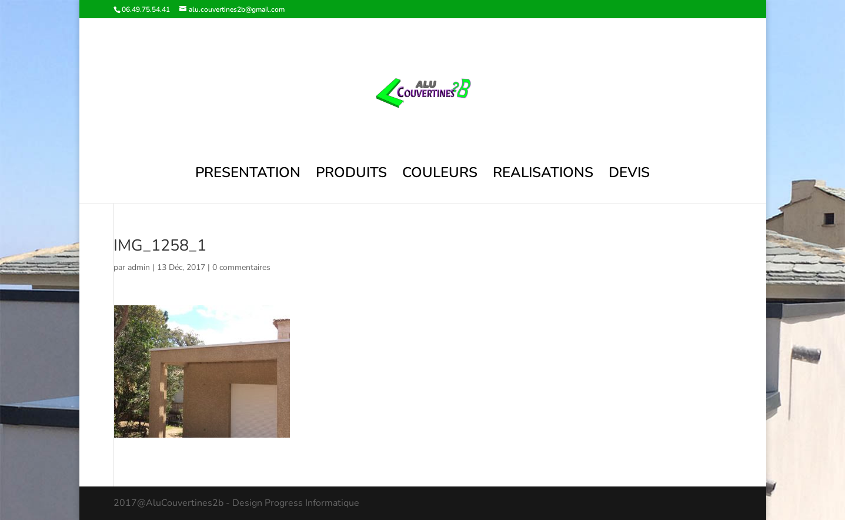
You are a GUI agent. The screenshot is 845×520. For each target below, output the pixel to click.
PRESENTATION (247, 175)
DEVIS (629, 175)
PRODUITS (351, 175)
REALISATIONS (543, 175)
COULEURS (439, 175)
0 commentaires (241, 267)
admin (139, 267)
